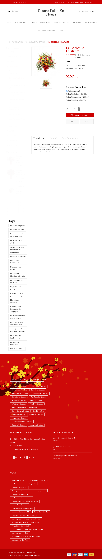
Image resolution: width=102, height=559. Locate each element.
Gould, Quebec (38, 411)
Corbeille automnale (18, 256)
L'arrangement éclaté (15, 268)
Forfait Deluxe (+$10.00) (76, 94)
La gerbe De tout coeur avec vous (16, 323)
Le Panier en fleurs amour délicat (17, 317)
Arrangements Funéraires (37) (16, 72)
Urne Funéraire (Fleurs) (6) (19, 120)
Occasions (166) (14, 126)
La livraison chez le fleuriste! (64, 438)
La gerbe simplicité (17, 226)
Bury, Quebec (17, 383)
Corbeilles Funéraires (36, 42)
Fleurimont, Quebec (19, 390)
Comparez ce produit (86, 121)
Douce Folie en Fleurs (51, 12)
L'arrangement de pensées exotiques (17, 294)
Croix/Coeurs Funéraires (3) (16, 108)
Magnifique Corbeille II (14, 261)
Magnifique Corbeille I (14, 301)
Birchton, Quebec (36, 425)
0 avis (77, 55)
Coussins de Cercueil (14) (18, 101)
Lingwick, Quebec (36, 414)
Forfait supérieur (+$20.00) (77, 97)
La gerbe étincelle (17, 230)
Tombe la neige (20, 187)
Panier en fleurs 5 (17, 349)
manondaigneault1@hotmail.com (26, 449)
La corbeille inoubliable (14, 343)
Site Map (24, 552)
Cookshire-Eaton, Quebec (22, 421)
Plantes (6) (12, 61)
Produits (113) (13, 136)
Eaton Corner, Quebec (20, 411)
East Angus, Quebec (38, 386)
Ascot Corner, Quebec (20, 379)
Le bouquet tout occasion (16, 281)
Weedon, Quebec (36, 400)
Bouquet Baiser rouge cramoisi (20, 159)
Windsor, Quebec (36, 404)
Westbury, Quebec (19, 404)
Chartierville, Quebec (34, 383)
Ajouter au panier (79, 115)
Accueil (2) (12, 52)
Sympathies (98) (14, 66)
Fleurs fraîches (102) (16, 57)
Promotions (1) (14, 141)
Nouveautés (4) (14, 145)
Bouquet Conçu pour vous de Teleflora (20, 174)
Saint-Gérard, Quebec (20, 393)
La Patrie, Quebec (38, 390)
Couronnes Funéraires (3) (19, 86)
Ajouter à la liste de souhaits (72, 121)
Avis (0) (53, 138)
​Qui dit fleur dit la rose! (61, 447)
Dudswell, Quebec (18, 425)
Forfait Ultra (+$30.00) (76, 100)
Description (39, 138)
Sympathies (18, 42)
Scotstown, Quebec (19, 397)
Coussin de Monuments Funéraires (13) (19, 94)
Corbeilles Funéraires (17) (18, 79)
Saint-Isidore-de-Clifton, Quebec (24, 407)
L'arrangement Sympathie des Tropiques (15, 309)
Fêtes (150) (12, 131)
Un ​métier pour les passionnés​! (65, 456)
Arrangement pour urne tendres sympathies (17, 249)
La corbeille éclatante (58, 42)
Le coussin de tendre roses (15, 336)
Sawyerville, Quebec (40, 393)
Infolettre (31, 552)
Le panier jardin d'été (16, 241)
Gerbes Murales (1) (17, 114)
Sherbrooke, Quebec (38, 397)
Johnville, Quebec (18, 414)
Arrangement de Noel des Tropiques (17, 330)
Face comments (70, 138)
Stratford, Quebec (19, 400)
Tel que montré (73, 91)
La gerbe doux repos (15, 288)
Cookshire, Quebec (19, 386)
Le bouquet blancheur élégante (17, 274)
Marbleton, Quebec (19, 418)
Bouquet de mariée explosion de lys (17, 235)
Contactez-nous (13, 552)
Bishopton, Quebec (40, 379)
